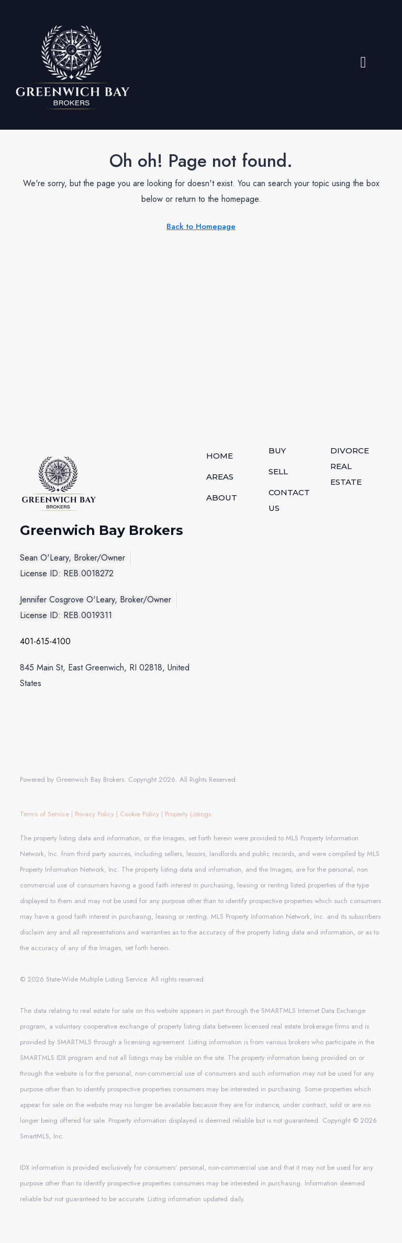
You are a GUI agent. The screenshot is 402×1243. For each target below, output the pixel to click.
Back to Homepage (201, 226)
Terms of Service (44, 814)
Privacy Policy (94, 814)
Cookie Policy (139, 814)
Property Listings (188, 814)
